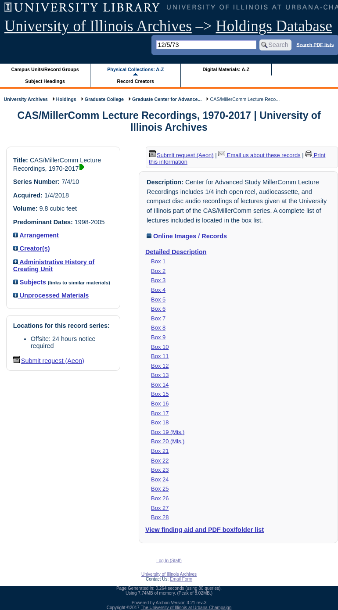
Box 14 (160, 384)
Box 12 (160, 365)
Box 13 (160, 375)
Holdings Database (274, 26)
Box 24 (160, 479)
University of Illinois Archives (98, 26)
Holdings (66, 99)
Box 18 (160, 422)
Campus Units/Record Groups (45, 69)
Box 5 (158, 299)
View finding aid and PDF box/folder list (204, 529)
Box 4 (158, 290)
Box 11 (160, 356)
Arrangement (36, 235)
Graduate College (104, 99)
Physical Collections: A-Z (135, 69)
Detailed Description (175, 251)
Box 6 (158, 308)
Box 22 (160, 460)
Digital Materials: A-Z (225, 69)
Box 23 (160, 469)
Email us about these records (259, 155)
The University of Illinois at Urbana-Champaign (186, 607)
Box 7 (158, 318)
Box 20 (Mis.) (167, 441)
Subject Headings (45, 81)
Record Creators (135, 81)
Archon (163, 602)
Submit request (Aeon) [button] (48, 360)
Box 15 (160, 394)
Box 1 (158, 261)
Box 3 (158, 280)
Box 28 (160, 517)
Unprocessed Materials (51, 295)
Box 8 (158, 327)
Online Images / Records (187, 236)
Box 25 (160, 488)
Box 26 (160, 498)
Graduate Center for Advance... (166, 99)
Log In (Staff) (169, 560)
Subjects (29, 282)
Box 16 (160, 403)
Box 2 (158, 271)
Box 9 (158, 337)
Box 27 (160, 508)
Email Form (181, 579)
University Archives (25, 99)
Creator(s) (31, 248)
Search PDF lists (315, 44)
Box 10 (160, 347)
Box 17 (160, 413)
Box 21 (160, 451)
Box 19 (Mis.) (167, 432)
